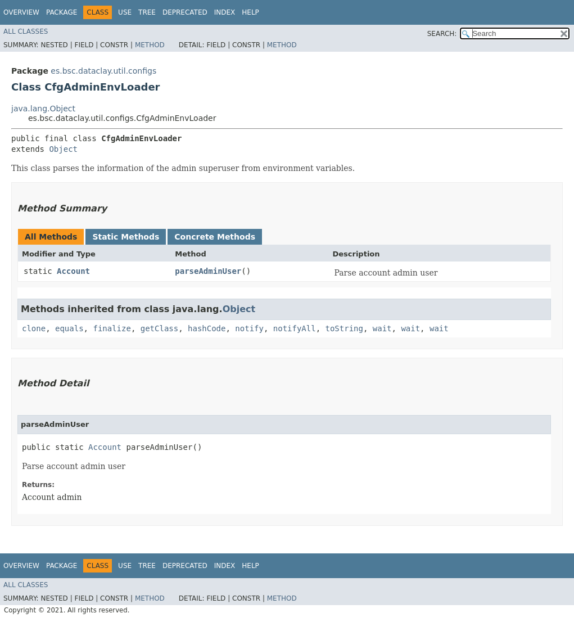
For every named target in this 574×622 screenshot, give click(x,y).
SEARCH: (442, 34)
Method (150, 45)
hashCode (206, 328)
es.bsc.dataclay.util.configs (103, 70)
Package (61, 12)
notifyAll (294, 328)
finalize (111, 328)
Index (225, 12)
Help (250, 12)
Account (73, 271)
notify (249, 328)
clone (34, 328)
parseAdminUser (208, 271)
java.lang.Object (43, 108)
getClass (159, 328)
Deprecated (184, 12)
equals (69, 328)
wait (382, 328)
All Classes (25, 31)
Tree (147, 12)
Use (125, 12)
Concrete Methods (214, 236)
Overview (21, 12)
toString (344, 328)
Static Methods (125, 236)
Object (63, 149)
